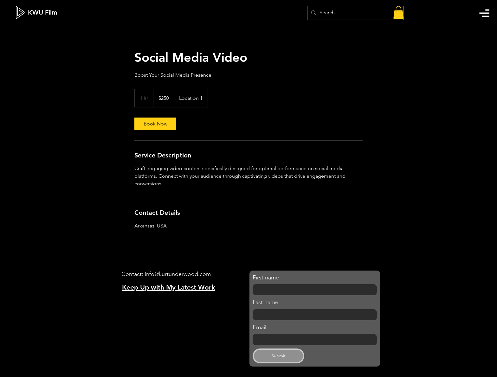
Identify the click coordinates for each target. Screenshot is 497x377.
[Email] (313, 339)
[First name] (313, 290)
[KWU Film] (42, 12)
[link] (155, 124)
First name (266, 277)
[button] (484, 13)
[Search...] (355, 13)
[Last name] (313, 315)
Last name (265, 302)
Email (259, 327)
